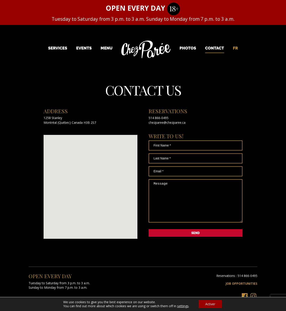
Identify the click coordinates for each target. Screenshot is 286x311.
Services (57, 48)
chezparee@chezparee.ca (167, 122)
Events (84, 48)
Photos (188, 48)
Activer (210, 304)
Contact (214, 48)
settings (183, 306)
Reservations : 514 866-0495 (236, 282)
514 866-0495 (158, 118)
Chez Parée (145, 49)
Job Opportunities (241, 290)
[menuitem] (235, 48)
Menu (106, 48)
